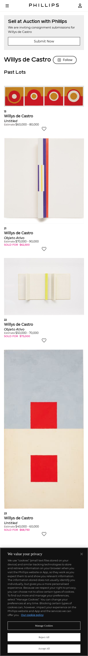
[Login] (80, 5)
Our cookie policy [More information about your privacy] (32, 615)
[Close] (81, 554)
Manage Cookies (44, 625)
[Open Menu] (10, 5)
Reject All (44, 637)
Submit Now (44, 41)
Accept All (44, 648)
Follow (64, 60)
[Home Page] (44, 6)
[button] (44, 109)
